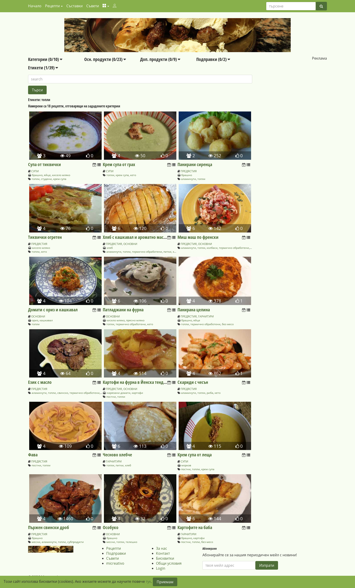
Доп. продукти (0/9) (160, 59)
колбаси (212, 248)
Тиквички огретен (45, 237)
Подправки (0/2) (213, 59)
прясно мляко (135, 320)
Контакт (163, 553)
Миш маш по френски (198, 237)
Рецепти (113, 548)
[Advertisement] (290, 89)
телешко (131, 542)
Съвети (92, 5)
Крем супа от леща (195, 455)
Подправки (116, 553)
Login (160, 568)
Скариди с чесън (193, 382)
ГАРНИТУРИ (206, 316)
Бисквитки (165, 558)
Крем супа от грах (119, 164)
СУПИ (35, 171)
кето (133, 175)
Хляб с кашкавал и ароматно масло (135, 237)
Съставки (74, 5)
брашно (37, 175)
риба (210, 393)
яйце (47, 175)
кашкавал (46, 320)
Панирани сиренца (195, 164)
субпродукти (75, 542)
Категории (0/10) (45, 59)
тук (148, 581)
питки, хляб (171, 252)
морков (186, 465)
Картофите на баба (195, 527)
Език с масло (40, 382)
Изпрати (266, 565)
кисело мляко (61, 175)
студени (46, 179)
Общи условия (169, 563)
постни (111, 397)
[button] (106, 6)
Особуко (110, 527)
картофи (137, 393)
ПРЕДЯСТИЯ (189, 171)
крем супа (59, 179)
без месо (228, 324)
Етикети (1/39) (43, 68)
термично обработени (147, 252)
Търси (37, 89)
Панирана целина (194, 310)
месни (36, 542)
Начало (34, 5)
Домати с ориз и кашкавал (53, 310)
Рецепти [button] (52, 5)
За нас (161, 548)
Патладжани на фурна (123, 310)
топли (36, 179)
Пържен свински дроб (48, 527)
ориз (35, 320)
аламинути (188, 179)
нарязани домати (118, 393)
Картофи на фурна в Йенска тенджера (138, 382)
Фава (33, 455)
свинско (62, 393)
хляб (110, 248)
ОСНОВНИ (130, 244)
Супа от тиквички (44, 164)
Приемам (165, 581)
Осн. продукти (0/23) (105, 59)
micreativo (115, 563)
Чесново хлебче (117, 455)
